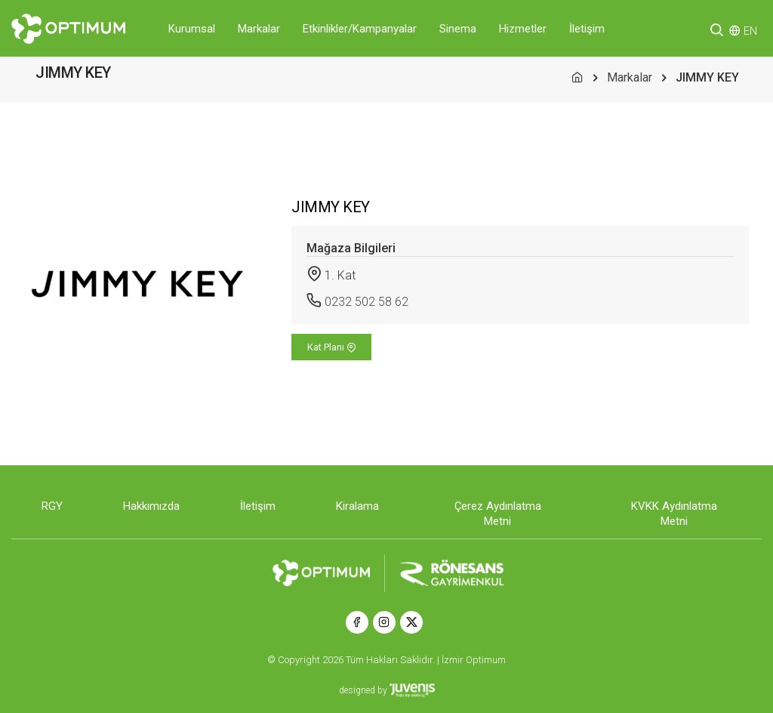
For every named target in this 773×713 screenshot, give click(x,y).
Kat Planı (331, 347)
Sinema (457, 28)
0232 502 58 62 (366, 302)
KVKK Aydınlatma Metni (674, 513)
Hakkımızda (151, 506)
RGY (52, 506)
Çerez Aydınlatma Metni (497, 513)
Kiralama (357, 506)
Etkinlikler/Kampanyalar (360, 28)
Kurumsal (191, 28)
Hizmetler (523, 28)
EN (750, 31)
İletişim (587, 28)
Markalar (259, 28)
